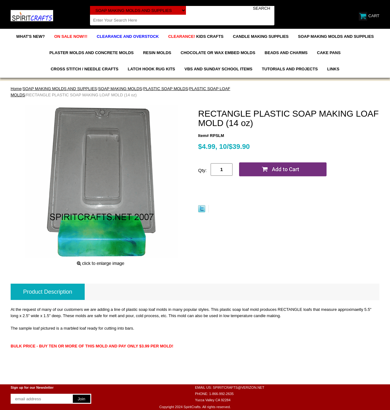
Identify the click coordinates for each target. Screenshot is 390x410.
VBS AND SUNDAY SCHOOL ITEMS (218, 69)
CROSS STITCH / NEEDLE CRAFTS (84, 69)
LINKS (333, 69)
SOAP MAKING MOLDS (120, 88)
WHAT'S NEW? (30, 36)
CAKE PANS (329, 52)
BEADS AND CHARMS (286, 52)
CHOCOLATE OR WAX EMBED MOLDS (218, 52)
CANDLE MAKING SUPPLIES (260, 36)
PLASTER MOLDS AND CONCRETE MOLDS (91, 52)
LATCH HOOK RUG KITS (151, 69)
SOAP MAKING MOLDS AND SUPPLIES (336, 36)
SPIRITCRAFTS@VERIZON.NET (238, 387)
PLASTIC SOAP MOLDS (165, 88)
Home (16, 88)
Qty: (202, 170)
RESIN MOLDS (157, 52)
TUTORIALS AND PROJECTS (290, 69)
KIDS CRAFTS (195, 36)
